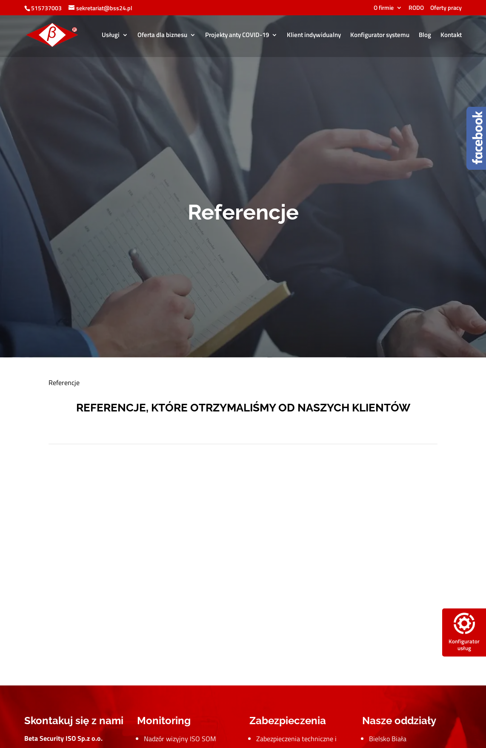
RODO (416, 8)
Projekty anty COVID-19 (237, 36)
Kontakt (451, 36)
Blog (425, 36)
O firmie (384, 8)
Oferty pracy (446, 8)
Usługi (111, 36)
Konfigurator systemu (379, 36)
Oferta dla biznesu (162, 36)
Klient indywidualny (314, 36)
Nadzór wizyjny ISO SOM (180, 739)
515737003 (46, 7)
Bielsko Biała (387, 739)
